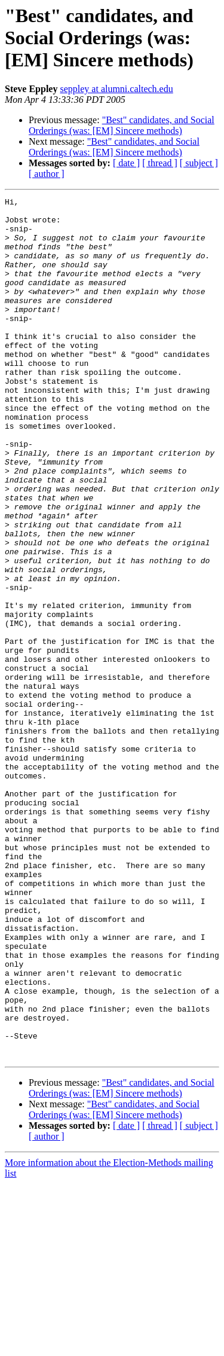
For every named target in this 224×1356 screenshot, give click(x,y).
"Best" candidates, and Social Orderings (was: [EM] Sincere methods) (121, 125)
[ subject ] (199, 163)
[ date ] (126, 163)
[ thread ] (159, 163)
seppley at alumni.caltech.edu (116, 89)
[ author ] (47, 174)
